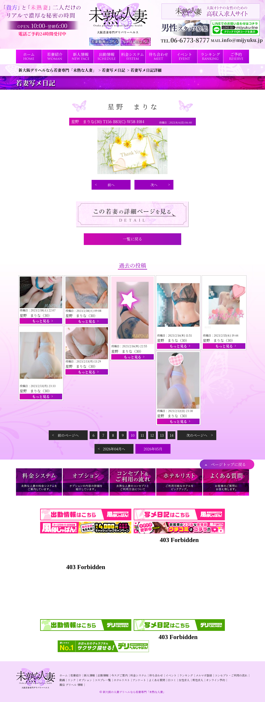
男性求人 (197, 680)
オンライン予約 (215, 680)
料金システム (138, 675)
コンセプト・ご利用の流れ (231, 675)
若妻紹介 (75, 675)
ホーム (63, 675)
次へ (153, 184)
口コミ (172, 680)
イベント (171, 675)
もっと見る (41, 320)
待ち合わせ (156, 675)
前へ (111, 184)
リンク (72, 680)
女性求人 (184, 680)
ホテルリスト (122, 680)
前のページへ (68, 435)
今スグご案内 (119, 675)
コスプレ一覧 (103, 680)
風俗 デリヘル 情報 (71, 684)
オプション (85, 680)
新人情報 (89, 675)
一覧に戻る (132, 239)
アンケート (139, 680)
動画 (62, 680)
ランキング (186, 675)
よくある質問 (157, 680)
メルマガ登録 (204, 675)
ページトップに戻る (228, 464)
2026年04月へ (114, 448)
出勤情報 (103, 675)
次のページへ (196, 435)
